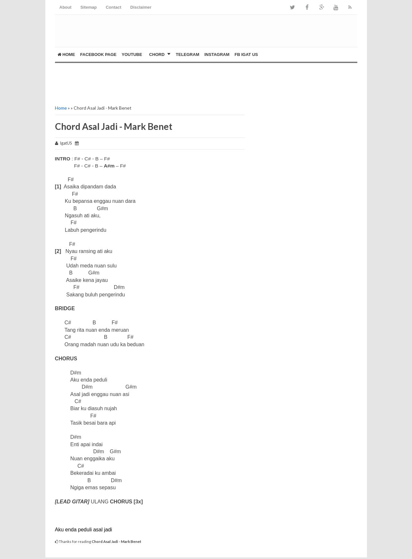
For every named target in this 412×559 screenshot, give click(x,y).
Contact (113, 7)
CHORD (157, 54)
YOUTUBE (132, 54)
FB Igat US (246, 54)
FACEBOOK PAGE (98, 54)
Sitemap (88, 7)
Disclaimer (140, 7)
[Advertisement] (130, 82)
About (66, 7)
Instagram (216, 54)
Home (66, 54)
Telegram (187, 54)
